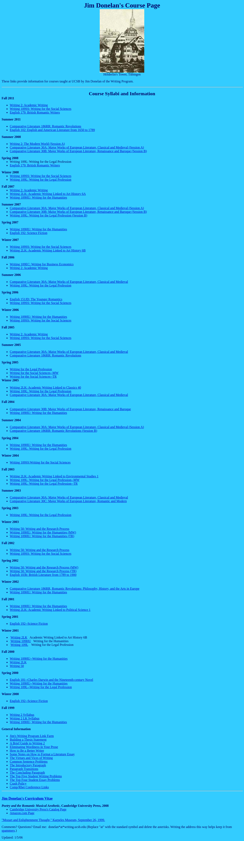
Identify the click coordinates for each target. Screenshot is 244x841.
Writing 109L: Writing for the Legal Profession (40, 179)
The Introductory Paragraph (28, 765)
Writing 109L (19, 644)
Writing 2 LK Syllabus (24, 718)
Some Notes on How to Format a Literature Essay (42, 754)
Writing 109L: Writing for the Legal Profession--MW (44, 480)
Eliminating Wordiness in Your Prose (34, 747)
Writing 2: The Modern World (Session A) (37, 143)
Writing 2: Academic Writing (29, 105)
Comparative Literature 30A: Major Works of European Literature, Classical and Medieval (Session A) (77, 147)
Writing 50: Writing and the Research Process (39, 528)
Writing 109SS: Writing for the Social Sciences (40, 108)
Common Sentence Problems (29, 761)
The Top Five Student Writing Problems (36, 776)
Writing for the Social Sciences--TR (33, 376)
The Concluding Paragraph (27, 772)
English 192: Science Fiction (28, 233)
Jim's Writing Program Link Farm (32, 736)
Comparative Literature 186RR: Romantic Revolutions (45, 126)
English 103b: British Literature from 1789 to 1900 (43, 574)
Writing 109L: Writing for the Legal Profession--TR (44, 483)
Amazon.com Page (22, 813)
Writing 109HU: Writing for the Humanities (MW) (43, 532)
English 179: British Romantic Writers (35, 112)
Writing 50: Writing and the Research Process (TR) (43, 571)
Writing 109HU (21, 641)
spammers (8, 830)
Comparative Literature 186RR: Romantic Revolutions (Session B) (53, 430)
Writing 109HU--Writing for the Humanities (39, 658)
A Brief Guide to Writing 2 (27, 743)
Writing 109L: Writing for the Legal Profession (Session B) (48, 215)
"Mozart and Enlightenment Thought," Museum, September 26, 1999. (53, 820)
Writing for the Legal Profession (31, 369)
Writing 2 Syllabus (22, 714)
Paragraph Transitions (24, 769)
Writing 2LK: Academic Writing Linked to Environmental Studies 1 (54, 476)
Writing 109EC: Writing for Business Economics (42, 264)
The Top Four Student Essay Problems (35, 780)
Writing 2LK (19, 637)
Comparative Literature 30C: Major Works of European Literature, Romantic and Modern (68, 501)
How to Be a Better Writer (27, 750)
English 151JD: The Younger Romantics (36, 299)
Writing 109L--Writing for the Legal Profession (41, 687)
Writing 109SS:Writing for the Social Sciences (40, 462)
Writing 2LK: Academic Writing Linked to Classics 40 (45, 387)
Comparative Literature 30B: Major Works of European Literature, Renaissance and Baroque (70, 409)
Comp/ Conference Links (29, 787)
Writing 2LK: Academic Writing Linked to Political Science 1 (50, 609)
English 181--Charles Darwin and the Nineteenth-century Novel (51, 679)
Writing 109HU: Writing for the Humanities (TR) (42, 536)
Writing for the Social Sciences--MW (34, 373)
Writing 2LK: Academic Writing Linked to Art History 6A (48, 194)
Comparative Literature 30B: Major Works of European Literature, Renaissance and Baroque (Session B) (78, 151)
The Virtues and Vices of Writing (31, 758)
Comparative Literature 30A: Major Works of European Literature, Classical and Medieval (69, 281)
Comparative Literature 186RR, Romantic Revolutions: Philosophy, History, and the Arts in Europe (74, 588)
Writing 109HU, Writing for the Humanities (38, 722)
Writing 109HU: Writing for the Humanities (38, 197)
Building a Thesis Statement (28, 739)
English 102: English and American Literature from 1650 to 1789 (52, 130)
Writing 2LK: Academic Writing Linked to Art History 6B (48, 250)
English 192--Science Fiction (29, 623)
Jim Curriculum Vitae (27, 798)
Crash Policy (18, 783)
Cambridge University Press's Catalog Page (38, 809)
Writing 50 (17, 666)
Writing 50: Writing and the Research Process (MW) (44, 567)
